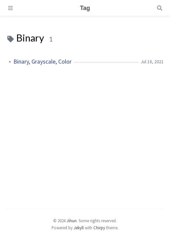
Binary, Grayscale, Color (42, 61)
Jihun (72, 220)
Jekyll (79, 227)
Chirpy (99, 227)
